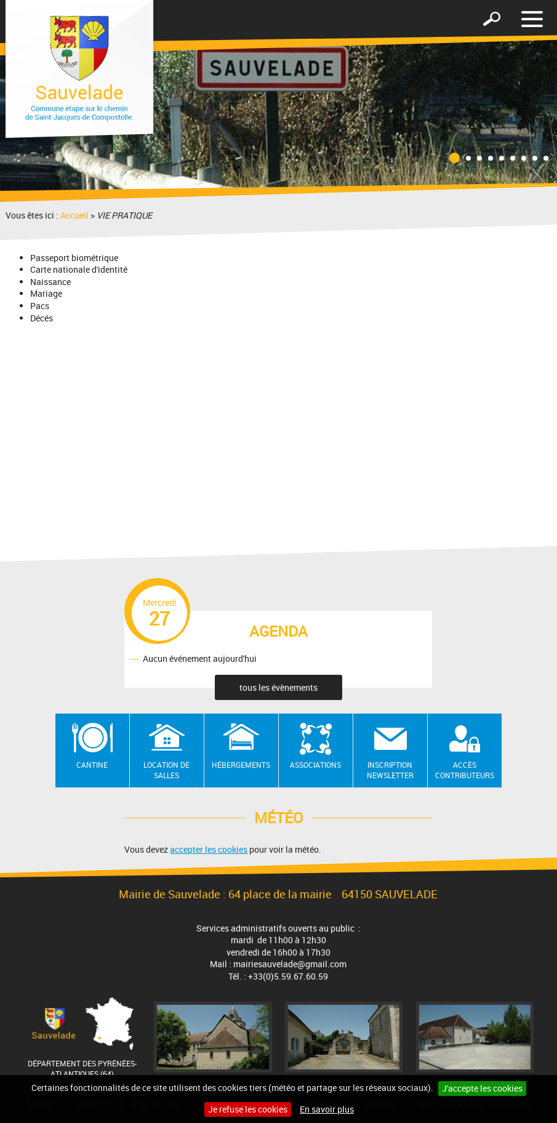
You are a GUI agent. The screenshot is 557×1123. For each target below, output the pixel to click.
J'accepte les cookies (482, 1088)
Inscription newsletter (390, 770)
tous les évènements (278, 687)
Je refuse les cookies (247, 1109)
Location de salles (166, 770)
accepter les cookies (208, 849)
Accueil (74, 215)
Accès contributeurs (464, 770)
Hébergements (241, 765)
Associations (315, 765)
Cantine (92, 765)
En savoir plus (327, 1109)
